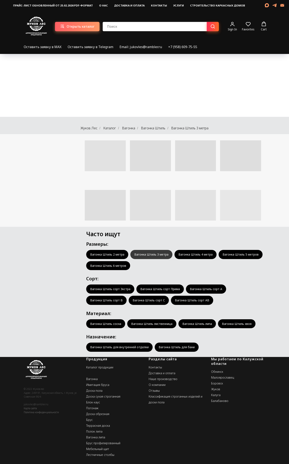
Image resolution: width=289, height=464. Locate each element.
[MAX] (266, 5)
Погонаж (92, 408)
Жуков (215, 389)
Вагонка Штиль (153, 128)
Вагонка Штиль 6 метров (108, 266)
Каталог (109, 128)
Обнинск (217, 372)
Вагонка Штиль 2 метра (107, 254)
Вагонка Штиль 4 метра (195, 254)
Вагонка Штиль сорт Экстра (110, 289)
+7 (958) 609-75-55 (182, 47)
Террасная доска (98, 426)
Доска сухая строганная (103, 396)
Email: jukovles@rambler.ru (141, 47)
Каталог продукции (99, 367)
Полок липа (94, 431)
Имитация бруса (97, 385)
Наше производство (163, 379)
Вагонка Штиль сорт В (106, 300)
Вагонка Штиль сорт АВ (192, 300)
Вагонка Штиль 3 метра (151, 254)
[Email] (282, 5)
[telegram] (274, 5)
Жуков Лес (89, 128)
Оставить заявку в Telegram (90, 47)
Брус (89, 420)
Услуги (178, 5)
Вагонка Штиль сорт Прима (160, 289)
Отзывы (154, 391)
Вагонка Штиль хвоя (237, 324)
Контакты (159, 5)
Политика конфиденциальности (41, 412)
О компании (157, 385)
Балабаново (219, 401)
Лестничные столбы (100, 455)
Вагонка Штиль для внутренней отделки (119, 347)
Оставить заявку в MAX (42, 47)
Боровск (217, 383)
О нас (103, 5)
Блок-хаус (93, 402)
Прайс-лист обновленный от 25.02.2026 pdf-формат (53, 5)
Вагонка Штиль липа (197, 324)
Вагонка (128, 128)
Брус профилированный (103, 443)
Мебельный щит (97, 449)
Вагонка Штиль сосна (105, 324)
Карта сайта (30, 408)
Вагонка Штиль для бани (177, 347)
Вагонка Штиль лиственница (151, 324)
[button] (232, 26)
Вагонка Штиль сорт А (206, 289)
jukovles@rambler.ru (36, 404)
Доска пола (94, 391)
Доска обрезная (97, 414)
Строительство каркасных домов (217, 5)
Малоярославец (222, 377)
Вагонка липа (95, 437)
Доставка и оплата (129, 5)
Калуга (215, 395)
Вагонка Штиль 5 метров (241, 254)
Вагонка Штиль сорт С (149, 300)
